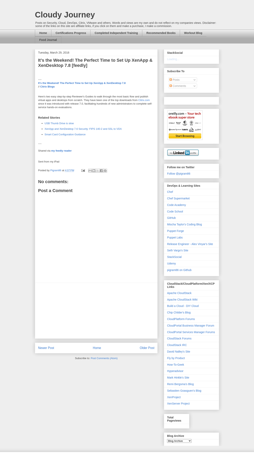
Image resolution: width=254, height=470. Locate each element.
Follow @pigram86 (178, 173)
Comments (177, 85)
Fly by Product (176, 358)
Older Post (147, 348)
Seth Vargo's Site (177, 250)
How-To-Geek (175, 364)
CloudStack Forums (179, 338)
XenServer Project (178, 403)
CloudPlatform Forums (181, 319)
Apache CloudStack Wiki (182, 299)
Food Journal (48, 39)
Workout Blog (193, 33)
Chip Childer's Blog (179, 312)
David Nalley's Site (178, 351)
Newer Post (46, 348)
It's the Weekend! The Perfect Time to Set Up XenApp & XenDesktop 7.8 (82, 83)
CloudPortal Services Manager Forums (191, 332)
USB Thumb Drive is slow (59, 123)
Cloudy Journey (65, 14)
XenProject (174, 397)
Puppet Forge (175, 231)
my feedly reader (61, 150)
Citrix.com (144, 100)
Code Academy (176, 205)
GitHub (171, 217)
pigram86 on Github (179, 270)
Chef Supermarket (178, 198)
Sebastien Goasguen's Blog (184, 390)
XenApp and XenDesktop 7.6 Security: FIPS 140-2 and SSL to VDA (83, 128)
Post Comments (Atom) (104, 358)
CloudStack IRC (177, 345)
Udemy (171, 263)
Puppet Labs (175, 237)
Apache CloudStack (179, 293)
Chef (170, 191)
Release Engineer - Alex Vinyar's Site (190, 244)
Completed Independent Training (116, 33)
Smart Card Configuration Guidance (65, 134)
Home (43, 33)
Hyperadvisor (175, 371)
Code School (175, 211)
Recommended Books (161, 33)
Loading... (173, 59)
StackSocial (174, 257)
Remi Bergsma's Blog (180, 384)
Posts (174, 79)
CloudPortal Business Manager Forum (190, 325)
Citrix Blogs (47, 86)
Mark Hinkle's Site (178, 377)
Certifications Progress (71, 33)
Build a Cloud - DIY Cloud (183, 306)
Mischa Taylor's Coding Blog (184, 224)
